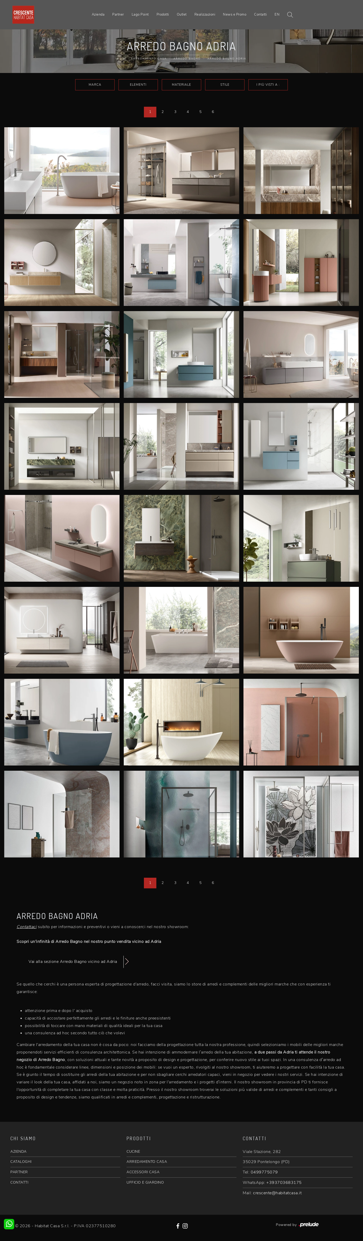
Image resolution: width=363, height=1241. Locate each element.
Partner (118, 14)
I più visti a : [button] (268, 85)
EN (277, 14)
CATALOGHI (21, 1161)
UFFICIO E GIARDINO (145, 1182)
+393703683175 (284, 1182)
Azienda (98, 14)
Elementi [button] (138, 85)
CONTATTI (19, 1182)
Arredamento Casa (149, 59)
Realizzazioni (204, 14)
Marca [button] (95, 85)
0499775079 (264, 1172)
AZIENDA (18, 1151)
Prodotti (163, 14)
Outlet (182, 14)
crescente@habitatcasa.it (277, 1193)
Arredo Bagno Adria (226, 59)
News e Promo (234, 14)
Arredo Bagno (187, 59)
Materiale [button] (181, 85)
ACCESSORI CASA (143, 1172)
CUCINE (133, 1151)
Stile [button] (224, 85)
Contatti (260, 14)
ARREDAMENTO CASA (147, 1161)
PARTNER (19, 1172)
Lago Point (140, 14)
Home (122, 59)
